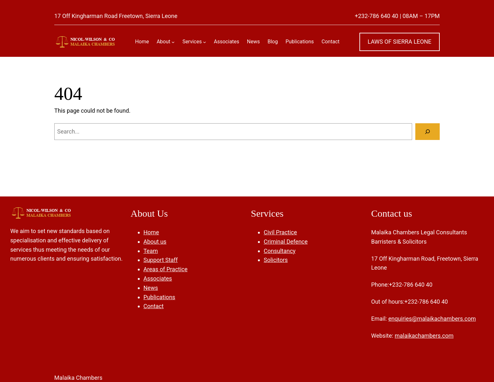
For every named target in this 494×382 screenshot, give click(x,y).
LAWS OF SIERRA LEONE (400, 41)
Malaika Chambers (78, 377)
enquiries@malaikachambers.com (432, 318)
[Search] (427, 131)
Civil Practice (280, 232)
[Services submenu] (204, 41)
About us (155, 241)
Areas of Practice (166, 269)
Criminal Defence (286, 241)
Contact (154, 306)
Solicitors (276, 259)
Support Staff (161, 259)
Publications (159, 297)
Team (151, 250)
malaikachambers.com (424, 335)
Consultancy (280, 250)
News (151, 287)
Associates (158, 278)
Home (151, 232)
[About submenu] (173, 41)
